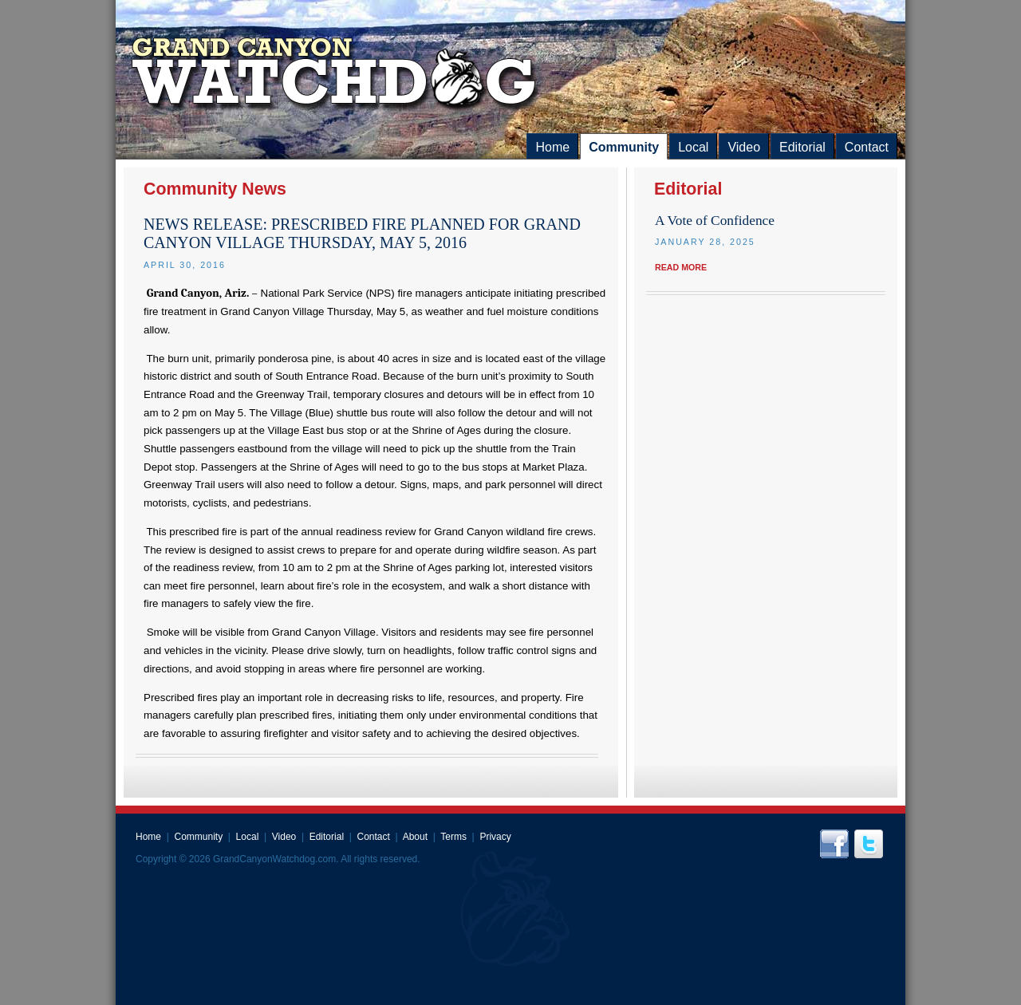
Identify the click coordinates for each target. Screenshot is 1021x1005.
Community (624, 147)
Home (552, 147)
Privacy (494, 836)
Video (743, 147)
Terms (453, 836)
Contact (867, 147)
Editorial (802, 147)
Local (693, 147)
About (415, 836)
